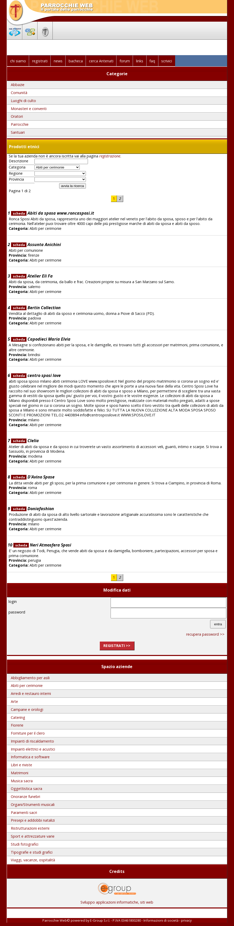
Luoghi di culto (23, 100)
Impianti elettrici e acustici (33, 749)
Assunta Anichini (36, 244)
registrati (40, 60)
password (16, 612)
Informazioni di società (160, 920)
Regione (16, 173)
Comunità (19, 92)
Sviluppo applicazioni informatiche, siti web (116, 900)
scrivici (166, 60)
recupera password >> (205, 634)
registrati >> (116, 645)
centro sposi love (36, 375)
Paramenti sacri (24, 812)
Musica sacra (22, 780)
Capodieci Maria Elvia (40, 339)
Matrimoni (19, 772)
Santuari (18, 132)
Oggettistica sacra (26, 788)
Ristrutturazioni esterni (30, 828)
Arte (14, 701)
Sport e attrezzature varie (33, 836)
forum (125, 60)
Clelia (25, 440)
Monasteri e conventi (29, 108)
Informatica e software (30, 756)
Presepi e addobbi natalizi (33, 820)
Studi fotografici (24, 844)
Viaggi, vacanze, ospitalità (33, 859)
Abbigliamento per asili (30, 677)
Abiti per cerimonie (27, 685)
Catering (18, 717)
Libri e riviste (21, 764)
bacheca (76, 60)
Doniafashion (32, 508)
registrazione (109, 156)
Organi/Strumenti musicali (33, 804)
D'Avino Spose (33, 477)
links (139, 60)
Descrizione (18, 161)
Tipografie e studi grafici (31, 852)
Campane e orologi (27, 709)
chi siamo (18, 60)
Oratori (17, 116)
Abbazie (17, 84)
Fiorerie (17, 725)
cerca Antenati (101, 60)
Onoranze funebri (25, 796)
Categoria (17, 167)
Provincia (16, 179)
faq (152, 60)
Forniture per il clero (28, 733)
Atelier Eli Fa (32, 276)
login (12, 601)
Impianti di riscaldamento (32, 741)
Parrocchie (20, 124)
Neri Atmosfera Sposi (42, 545)
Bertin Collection (36, 307)
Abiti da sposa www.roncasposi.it (52, 213)
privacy (186, 920)
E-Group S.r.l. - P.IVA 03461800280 (115, 920)
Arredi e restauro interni (31, 693)
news (58, 60)
